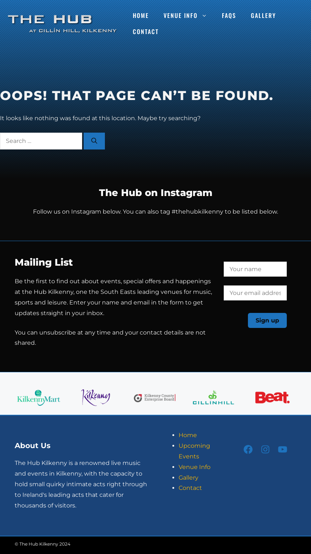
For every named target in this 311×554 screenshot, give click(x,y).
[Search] (94, 141)
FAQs (229, 15)
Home (141, 15)
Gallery (263, 15)
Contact (146, 31)
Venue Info (189, 15)
